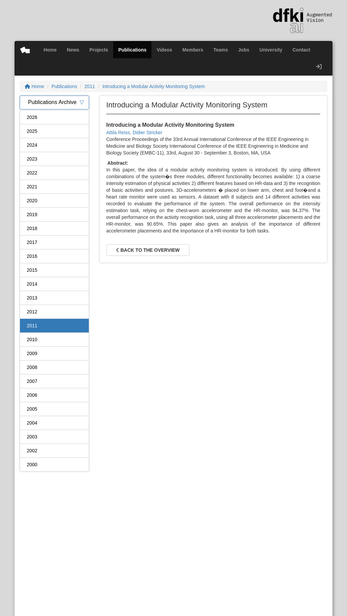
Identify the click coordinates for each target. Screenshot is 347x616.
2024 (32, 145)
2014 (32, 284)
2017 (32, 242)
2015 (32, 270)
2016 (32, 256)
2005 (32, 409)
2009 (32, 353)
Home (50, 50)
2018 (32, 228)
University (271, 50)
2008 (32, 367)
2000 (32, 464)
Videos (164, 50)
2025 (32, 131)
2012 (32, 311)
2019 (32, 214)
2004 (32, 423)
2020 (32, 200)
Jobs (243, 50)
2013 (32, 298)
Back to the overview (148, 250)
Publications (132, 50)
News (73, 50)
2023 (32, 159)
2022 (32, 173)
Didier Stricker (147, 132)
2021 (32, 186)
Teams (220, 50)
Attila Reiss (118, 132)
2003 (32, 436)
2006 (32, 395)
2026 (32, 117)
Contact (301, 50)
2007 (32, 381)
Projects (98, 50)
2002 (32, 450)
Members (192, 50)
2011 (89, 86)
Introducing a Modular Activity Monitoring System (153, 86)
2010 (32, 339)
